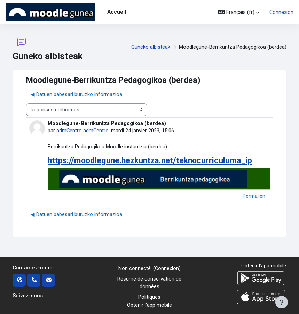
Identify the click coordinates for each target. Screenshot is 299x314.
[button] (238, 12)
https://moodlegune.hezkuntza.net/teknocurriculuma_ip (150, 160)
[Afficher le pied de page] (281, 302)
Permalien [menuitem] (254, 196)
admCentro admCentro (82, 130)
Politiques (149, 297)
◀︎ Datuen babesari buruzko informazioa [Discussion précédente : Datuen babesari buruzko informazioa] (76, 94)
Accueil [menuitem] (116, 12)
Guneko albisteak (150, 47)
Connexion (281, 12)
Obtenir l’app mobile (149, 305)
